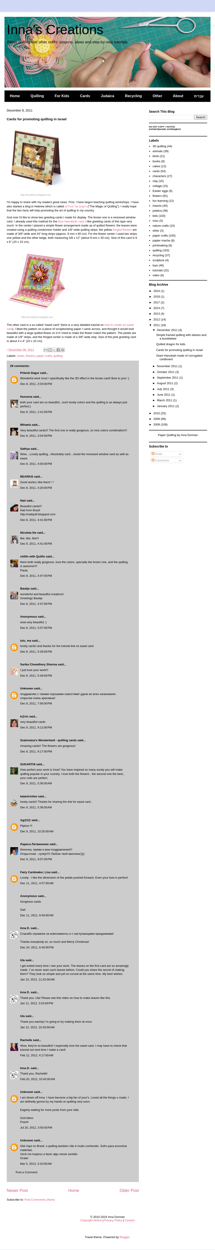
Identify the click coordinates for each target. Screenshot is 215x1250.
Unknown (26, 688)
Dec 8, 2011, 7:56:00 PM (36, 703)
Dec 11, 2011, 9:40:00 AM (37, 915)
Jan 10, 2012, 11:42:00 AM (37, 979)
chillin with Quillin (32, 556)
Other (157, 96)
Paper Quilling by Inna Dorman (178, 435)
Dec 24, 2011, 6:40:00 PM (37, 947)
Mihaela (25, 424)
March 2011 (165, 400)
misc (156, 220)
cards (20, 355)
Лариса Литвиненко (34, 844)
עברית (199, 96)
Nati (23, 500)
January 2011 (166, 406)
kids (155, 215)
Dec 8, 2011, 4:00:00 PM (36, 463)
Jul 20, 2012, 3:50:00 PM (36, 1127)
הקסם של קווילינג (76, 206)
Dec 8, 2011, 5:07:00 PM (36, 627)
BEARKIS (26, 476)
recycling (158, 255)
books (156, 161)
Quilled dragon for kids (170, 344)
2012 (157, 319)
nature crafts (161, 225)
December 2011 (167, 330)
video (156, 275)
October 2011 (166, 372)
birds (156, 156)
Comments (160, 460)
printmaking (160, 245)
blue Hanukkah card (71, 221)
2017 (157, 302)
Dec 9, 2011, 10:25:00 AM (37, 831)
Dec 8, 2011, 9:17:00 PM (36, 751)
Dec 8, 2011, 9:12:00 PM (36, 727)
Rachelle (26, 1040)
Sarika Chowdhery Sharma (38, 664)
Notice (171, 126)
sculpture (158, 260)
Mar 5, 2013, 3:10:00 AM (36, 1163)
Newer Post (17, 1190)
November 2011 (167, 366)
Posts (157, 454)
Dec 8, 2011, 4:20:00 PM (36, 487)
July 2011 (163, 389)
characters (159, 176)
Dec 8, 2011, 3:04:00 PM (36, 435)
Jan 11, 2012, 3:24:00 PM (36, 1003)
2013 (157, 313)
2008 (157, 424)
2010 (157, 413)
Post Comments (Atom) (40, 1199)
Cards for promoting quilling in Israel (179, 350)
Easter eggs (160, 191)
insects (157, 205)
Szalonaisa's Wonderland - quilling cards (48, 740)
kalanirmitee (28, 796)
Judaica (107, 96)
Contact (130, 1220)
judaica (157, 210)
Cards (85, 96)
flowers (30, 355)
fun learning (160, 200)
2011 (157, 325)
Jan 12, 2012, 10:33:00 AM (37, 1027)
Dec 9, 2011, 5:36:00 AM (36, 783)
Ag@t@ (25, 820)
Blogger (124, 1237)
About (178, 96)
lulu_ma (25, 640)
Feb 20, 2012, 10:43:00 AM (37, 1079)
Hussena (26, 396)
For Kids (62, 96)
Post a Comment (26, 1172)
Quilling (37, 96)
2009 (157, 419)
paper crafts (44, 355)
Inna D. (25, 928)
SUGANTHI (27, 764)
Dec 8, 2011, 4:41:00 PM (36, 520)
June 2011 (164, 394)
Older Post (129, 1190)
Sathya (25, 448)
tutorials (158, 270)
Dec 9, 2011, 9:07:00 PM (36, 859)
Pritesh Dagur (29, 373)
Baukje (25, 588)
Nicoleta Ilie (28, 532)
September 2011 (168, 377)
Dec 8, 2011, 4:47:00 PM (36, 575)
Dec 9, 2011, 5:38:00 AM (36, 807)
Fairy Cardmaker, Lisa (35, 872)
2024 (157, 291)
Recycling (133, 96)
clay (155, 181)
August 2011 (165, 383)
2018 (157, 296)
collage (157, 186)
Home (15, 96)
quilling (58, 355)
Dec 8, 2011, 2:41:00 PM (36, 412)
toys (155, 265)
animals (158, 151)
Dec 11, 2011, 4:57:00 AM (37, 883)
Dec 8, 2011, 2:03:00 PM (36, 384)
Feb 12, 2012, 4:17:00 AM (36, 1055)
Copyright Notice (91, 1220)
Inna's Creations (55, 29)
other (156, 230)
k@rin (24, 716)
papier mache (161, 240)
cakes (156, 166)
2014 (157, 308)
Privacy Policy (113, 1220)
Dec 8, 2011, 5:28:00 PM (36, 651)
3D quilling (159, 146)
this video (63, 998)
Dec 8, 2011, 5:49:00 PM (36, 675)
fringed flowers (122, 229)
